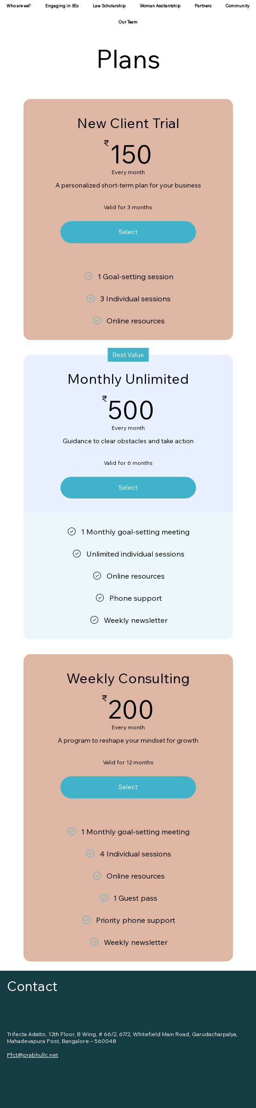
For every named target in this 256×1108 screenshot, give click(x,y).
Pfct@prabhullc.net (32, 1054)
